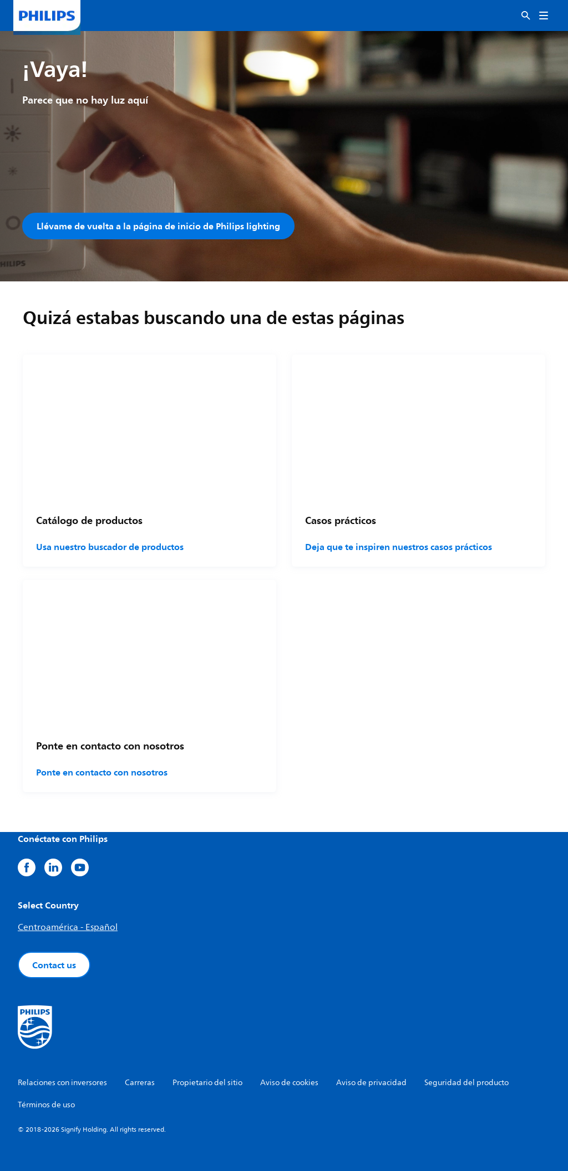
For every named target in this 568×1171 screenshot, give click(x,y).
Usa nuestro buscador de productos (110, 546)
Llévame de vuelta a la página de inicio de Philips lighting (158, 226)
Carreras (140, 1082)
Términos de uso (46, 1104)
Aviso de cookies (289, 1082)
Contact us (54, 965)
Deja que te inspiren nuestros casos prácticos (398, 546)
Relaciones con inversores (62, 1082)
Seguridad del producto (466, 1082)
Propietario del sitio (207, 1082)
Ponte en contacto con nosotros (102, 772)
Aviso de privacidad (371, 1082)
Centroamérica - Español (68, 927)
